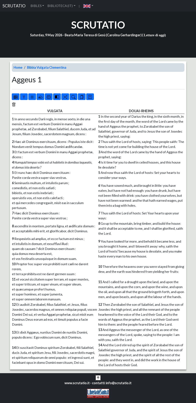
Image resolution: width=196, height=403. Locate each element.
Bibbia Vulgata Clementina (46, 67)
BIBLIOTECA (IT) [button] (60, 6)
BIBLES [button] (36, 6)
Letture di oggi (154, 35)
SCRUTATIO (14, 5)
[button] (88, 6)
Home (18, 67)
